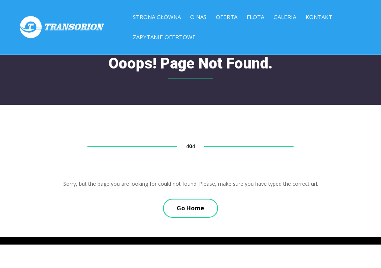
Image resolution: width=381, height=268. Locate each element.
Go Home (190, 208)
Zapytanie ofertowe (164, 37)
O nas (198, 17)
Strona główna (157, 17)
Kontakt (318, 17)
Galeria (284, 17)
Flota (255, 17)
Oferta (226, 17)
